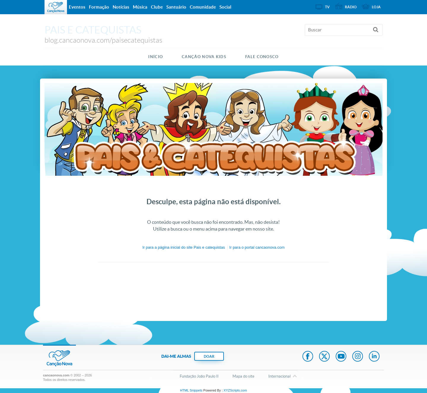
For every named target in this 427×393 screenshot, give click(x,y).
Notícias (121, 6)
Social (225, 6)
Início (155, 57)
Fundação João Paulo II (199, 376)
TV (327, 7)
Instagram (357, 357)
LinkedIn (374, 357)
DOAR (209, 356)
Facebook (308, 357)
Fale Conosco (262, 57)
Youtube (341, 357)
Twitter (324, 357)
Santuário (176, 6)
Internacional (279, 376)
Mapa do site (243, 376)
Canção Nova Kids (204, 57)
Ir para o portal (256, 247)
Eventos (77, 6)
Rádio (351, 7)
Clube (157, 6)
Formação (99, 6)
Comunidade (203, 6)
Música (140, 6)
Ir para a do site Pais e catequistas (183, 247)
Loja (376, 7)
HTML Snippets (191, 390)
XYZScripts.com (235, 390)
